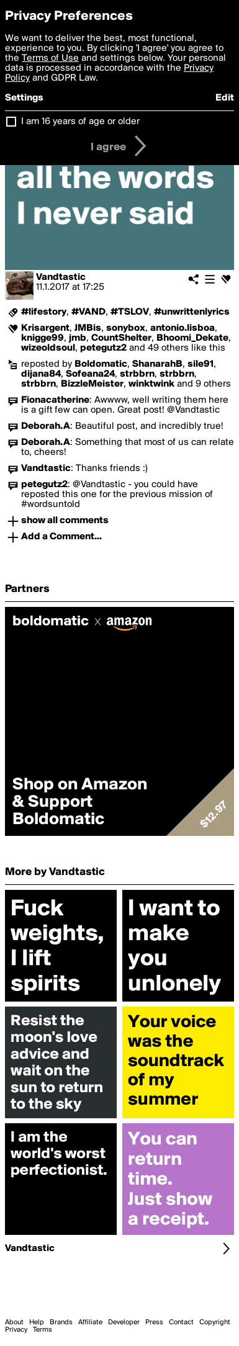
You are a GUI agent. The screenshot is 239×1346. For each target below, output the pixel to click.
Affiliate (90, 1322)
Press (154, 1322)
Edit (224, 98)
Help (36, 1322)
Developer (124, 1322)
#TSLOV (129, 312)
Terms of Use (50, 58)
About (14, 1322)
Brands (61, 1322)
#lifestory (43, 312)
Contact (181, 1322)
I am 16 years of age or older (80, 122)
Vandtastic (61, 277)
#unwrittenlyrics (192, 312)
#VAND (88, 312)
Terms (42, 1330)
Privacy (16, 1330)
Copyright (214, 1322)
